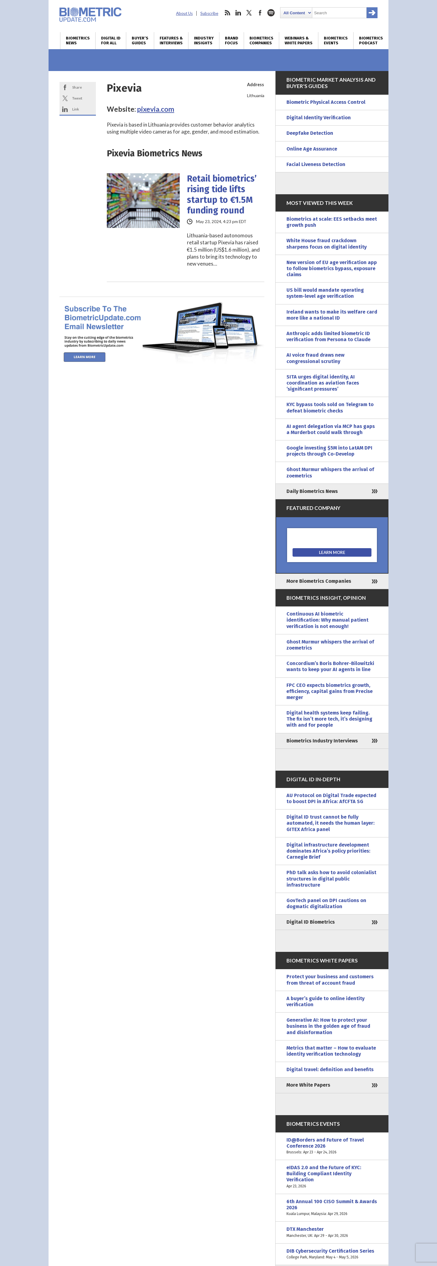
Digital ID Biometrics (310, 922)
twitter (249, 12)
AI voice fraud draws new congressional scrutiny (315, 358)
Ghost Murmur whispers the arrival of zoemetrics (330, 472)
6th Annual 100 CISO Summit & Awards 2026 (332, 1208)
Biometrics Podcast (371, 41)
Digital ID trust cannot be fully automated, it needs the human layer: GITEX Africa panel (330, 823)
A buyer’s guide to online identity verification (325, 1001)
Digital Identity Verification (318, 117)
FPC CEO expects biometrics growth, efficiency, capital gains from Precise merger (329, 691)
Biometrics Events (336, 41)
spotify (271, 12)
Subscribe (209, 13)
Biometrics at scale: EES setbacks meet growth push (331, 222)
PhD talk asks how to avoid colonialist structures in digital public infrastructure (331, 879)
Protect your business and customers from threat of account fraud (330, 980)
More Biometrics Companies (318, 581)
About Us (184, 13)
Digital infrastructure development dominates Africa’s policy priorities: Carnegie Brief (328, 851)
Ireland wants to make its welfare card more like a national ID (331, 315)
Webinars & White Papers (299, 41)
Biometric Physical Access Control (325, 102)
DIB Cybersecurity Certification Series (332, 1254)
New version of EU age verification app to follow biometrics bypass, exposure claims (331, 268)
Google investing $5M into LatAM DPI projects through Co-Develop (329, 451)
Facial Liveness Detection (315, 164)
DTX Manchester (332, 1232)
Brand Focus (231, 41)
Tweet (77, 98)
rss (227, 12)
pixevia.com (155, 109)
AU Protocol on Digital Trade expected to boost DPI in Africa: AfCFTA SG (331, 798)
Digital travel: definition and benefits (330, 1069)
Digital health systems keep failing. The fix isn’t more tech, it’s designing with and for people (329, 719)
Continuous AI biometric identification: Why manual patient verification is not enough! (327, 620)
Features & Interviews (171, 41)
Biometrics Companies (261, 41)
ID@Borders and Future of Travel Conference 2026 (332, 1146)
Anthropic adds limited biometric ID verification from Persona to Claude (328, 336)
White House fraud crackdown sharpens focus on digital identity (326, 243)
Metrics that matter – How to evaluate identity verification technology (331, 1051)
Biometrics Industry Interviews (322, 741)
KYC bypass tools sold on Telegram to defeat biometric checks (330, 407)
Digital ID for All (110, 41)
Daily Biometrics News (312, 491)
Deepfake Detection (309, 133)
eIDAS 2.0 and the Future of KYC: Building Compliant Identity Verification (332, 1177)
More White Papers (308, 1085)
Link (75, 109)
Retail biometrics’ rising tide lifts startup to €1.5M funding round (222, 194)
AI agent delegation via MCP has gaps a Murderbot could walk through (330, 429)
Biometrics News (78, 41)
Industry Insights (204, 41)
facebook (260, 12)
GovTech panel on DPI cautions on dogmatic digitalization (326, 903)
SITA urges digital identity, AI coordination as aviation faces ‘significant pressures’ (322, 383)
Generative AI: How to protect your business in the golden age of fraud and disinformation (328, 1026)
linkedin (238, 12)
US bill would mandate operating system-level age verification (325, 293)
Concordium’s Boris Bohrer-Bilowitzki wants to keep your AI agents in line (330, 666)
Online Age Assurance (311, 149)
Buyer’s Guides (140, 41)
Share (77, 87)
